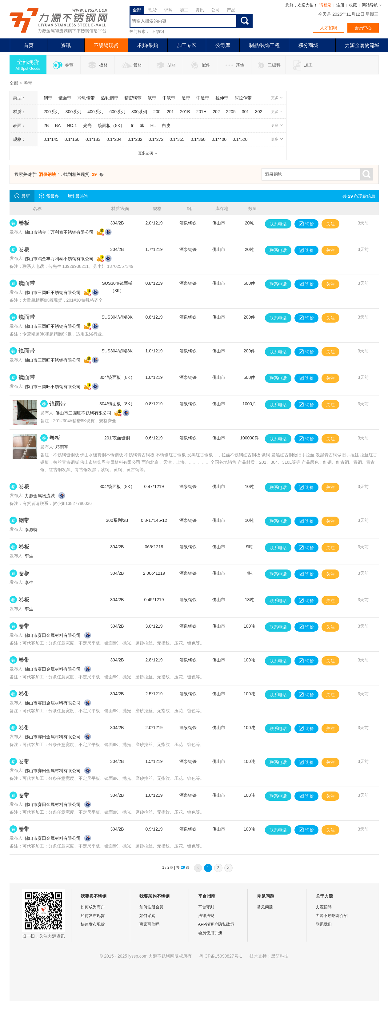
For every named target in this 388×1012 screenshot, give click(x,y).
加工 (184, 9)
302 (258, 111)
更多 (277, 98)
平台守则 (206, 907)
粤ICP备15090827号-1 (220, 956)
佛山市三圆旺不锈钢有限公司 (53, 292)
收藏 (353, 5)
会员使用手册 (210, 933)
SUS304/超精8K (117, 317)
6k (142, 125)
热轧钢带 (109, 97)
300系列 (73, 111)
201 (170, 111)
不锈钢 (158, 31)
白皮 (166, 125)
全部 (137, 9)
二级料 (268, 65)
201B (185, 111)
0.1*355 (177, 139)
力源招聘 (324, 907)
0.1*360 (197, 139)
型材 (165, 65)
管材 (131, 65)
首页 (29, 45)
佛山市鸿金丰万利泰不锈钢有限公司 (59, 232)
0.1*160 (72, 139)
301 (245, 111)
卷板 (24, 223)
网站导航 (370, 5)
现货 (152, 9)
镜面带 (64, 97)
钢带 (48, 97)
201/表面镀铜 (117, 437)
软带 (152, 97)
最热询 (78, 196)
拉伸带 (221, 97)
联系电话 (278, 223)
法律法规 (206, 915)
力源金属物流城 (40, 495)
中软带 (168, 97)
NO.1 (72, 125)
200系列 (51, 111)
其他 (234, 65)
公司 (215, 9)
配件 (200, 65)
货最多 (49, 196)
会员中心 (363, 27)
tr (132, 125)
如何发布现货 (93, 915)
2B (46, 125)
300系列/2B (117, 520)
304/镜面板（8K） (116, 377)
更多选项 (148, 153)
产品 (231, 9)
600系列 (117, 111)
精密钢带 (133, 97)
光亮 (87, 125)
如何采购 (147, 915)
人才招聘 (328, 27)
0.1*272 (156, 139)
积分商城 (308, 45)
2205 (231, 111)
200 (156, 111)
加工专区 (187, 45)
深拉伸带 (243, 97)
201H (201, 111)
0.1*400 (219, 139)
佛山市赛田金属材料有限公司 (53, 635)
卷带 (63, 65)
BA (58, 125)
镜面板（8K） (111, 125)
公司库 (222, 45)
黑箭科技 (279, 956)
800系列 (139, 111)
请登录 (325, 5)
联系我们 (324, 924)
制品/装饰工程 (264, 45)
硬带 (186, 97)
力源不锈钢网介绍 (332, 915)
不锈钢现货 (106, 45)
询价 (306, 223)
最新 (22, 196)
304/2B (117, 222)
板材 (97, 65)
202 (216, 111)
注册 (340, 5)
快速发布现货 (93, 924)
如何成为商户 (93, 907)
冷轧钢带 (86, 97)
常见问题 (265, 907)
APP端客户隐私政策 (216, 924)
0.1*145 (51, 139)
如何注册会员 (151, 907)
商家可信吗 (149, 924)
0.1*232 (135, 139)
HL (153, 125)
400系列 (95, 111)
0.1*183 (93, 139)
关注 (330, 223)
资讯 (199, 9)
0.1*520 (240, 139)
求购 (168, 9)
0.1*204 (113, 139)
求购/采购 (147, 45)
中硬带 (202, 97)
